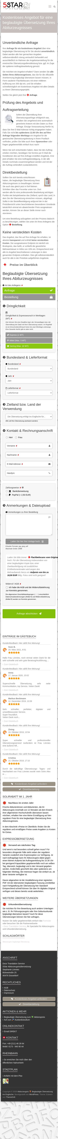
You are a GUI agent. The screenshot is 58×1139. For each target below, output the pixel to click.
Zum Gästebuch (11, 664)
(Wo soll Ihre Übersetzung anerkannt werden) (22, 421)
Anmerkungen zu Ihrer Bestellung (23, 512)
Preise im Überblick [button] (21, 264)
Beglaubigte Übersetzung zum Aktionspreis (24, 1017)
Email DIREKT (10, 1031)
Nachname (13, 455)
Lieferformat (14, 388)
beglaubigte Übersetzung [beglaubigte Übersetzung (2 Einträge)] (20, 942)
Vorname (12, 446)
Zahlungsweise (13, 487)
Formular (47, 921)
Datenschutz (9, 990)
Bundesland (14, 364)
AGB (36, 594)
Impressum (9, 993)
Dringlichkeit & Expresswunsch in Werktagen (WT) (25, 317)
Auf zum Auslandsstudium (17, 1020)
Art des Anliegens (14, 285)
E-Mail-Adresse (15, 464)
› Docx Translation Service (14, 926)
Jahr (11, 376)
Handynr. (11, 473)
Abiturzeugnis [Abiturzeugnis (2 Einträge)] (7, 942)
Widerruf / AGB (13, 584)
